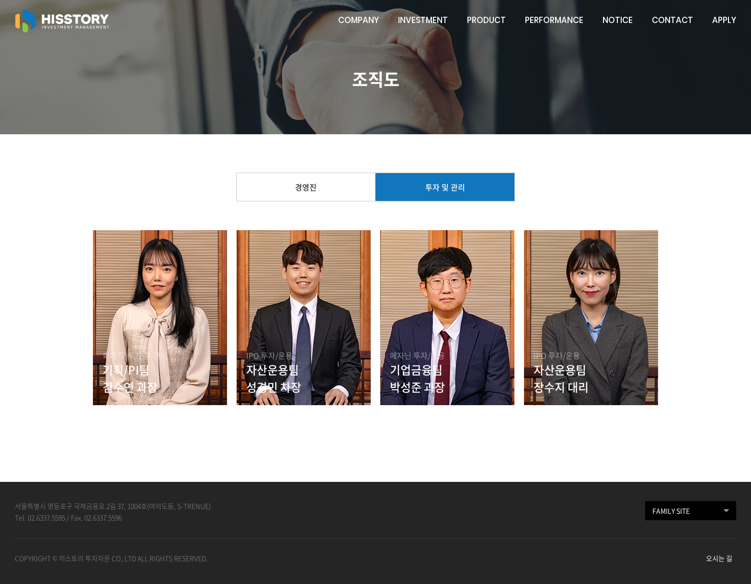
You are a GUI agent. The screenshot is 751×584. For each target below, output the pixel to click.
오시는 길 (719, 558)
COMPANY (358, 20)
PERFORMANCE (554, 20)
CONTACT (672, 20)
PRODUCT (486, 20)
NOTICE (618, 20)
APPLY (724, 20)
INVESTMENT (423, 20)
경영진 (306, 187)
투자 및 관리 (445, 187)
